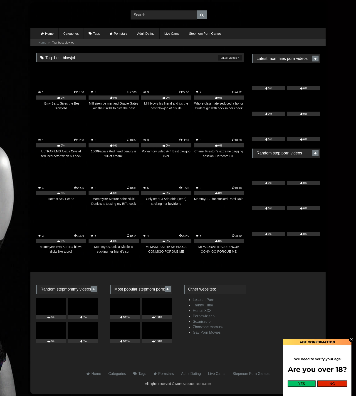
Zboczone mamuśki (208, 327)
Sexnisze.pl (202, 321)
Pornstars (120, 33)
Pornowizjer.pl (204, 316)
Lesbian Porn (203, 300)
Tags (96, 33)
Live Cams (171, 33)
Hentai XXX (202, 311)
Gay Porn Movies (207, 332)
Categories (71, 33)
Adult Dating (145, 33)
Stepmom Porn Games (205, 33)
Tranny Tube (203, 305)
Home (49, 33)
